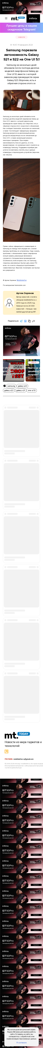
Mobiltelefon (22, 264)
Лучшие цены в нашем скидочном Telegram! (21, 26)
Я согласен (21, 1044)
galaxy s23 (16, 356)
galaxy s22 (25, 356)
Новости (10, 32)
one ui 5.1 (6, 359)
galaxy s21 (34, 356)
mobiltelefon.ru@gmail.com (24, 875)
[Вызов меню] (4, 19)
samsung (8, 356)
